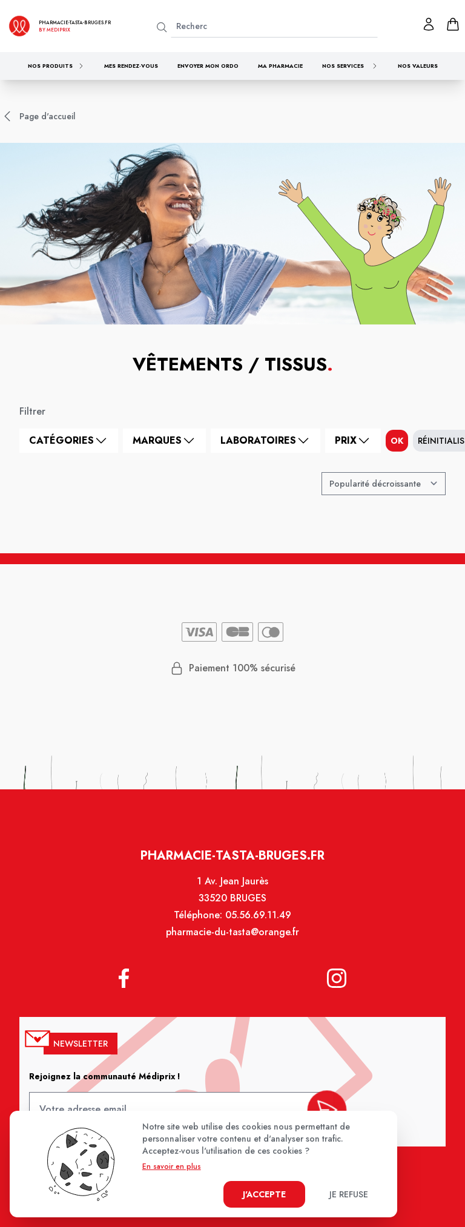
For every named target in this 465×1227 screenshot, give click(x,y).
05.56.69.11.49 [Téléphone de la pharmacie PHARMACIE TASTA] (257, 926)
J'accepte (264, 1194)
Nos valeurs (418, 66)
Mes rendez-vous (131, 66)
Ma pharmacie (280, 66)
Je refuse (348, 1194)
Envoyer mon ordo (208, 66)
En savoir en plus (171, 1166)
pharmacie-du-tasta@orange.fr (232, 943)
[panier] (453, 24)
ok (397, 441)
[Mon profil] (428, 24)
